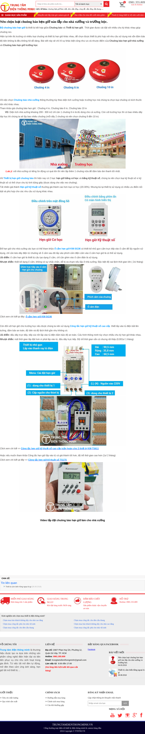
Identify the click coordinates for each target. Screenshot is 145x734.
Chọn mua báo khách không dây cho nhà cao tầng (23, 620)
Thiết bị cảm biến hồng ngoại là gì (18, 587)
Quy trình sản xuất (9, 701)
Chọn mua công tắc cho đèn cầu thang (89, 620)
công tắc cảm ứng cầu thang (90, 9)
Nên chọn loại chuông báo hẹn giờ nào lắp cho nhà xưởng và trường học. (130, 660)
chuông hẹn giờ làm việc (57, 9)
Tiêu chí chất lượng (10, 698)
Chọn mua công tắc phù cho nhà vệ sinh (19, 624)
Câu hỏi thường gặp (55, 705)
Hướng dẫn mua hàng (56, 698)
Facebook (91, 650)
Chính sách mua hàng (56, 701)
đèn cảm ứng (73, 9)
